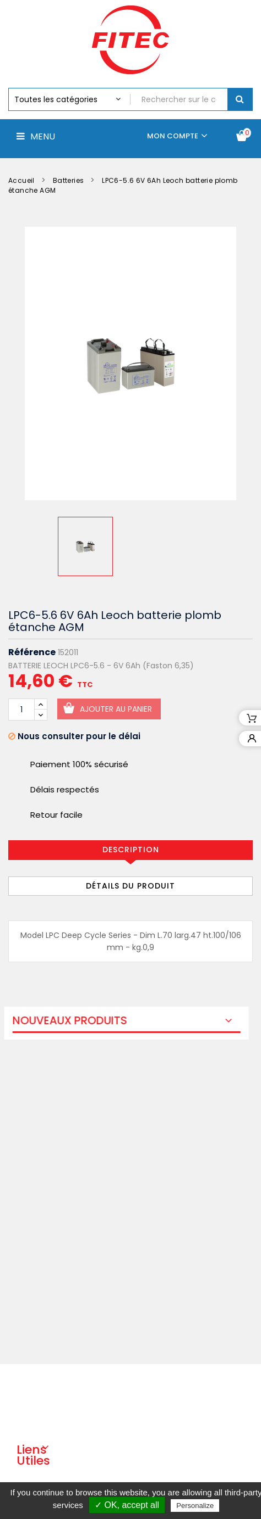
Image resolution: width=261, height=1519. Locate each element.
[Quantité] (21, 710)
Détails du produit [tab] (130, 885)
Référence (32, 652)
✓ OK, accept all (127, 1505)
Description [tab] (130, 849)
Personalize (195, 1505)
